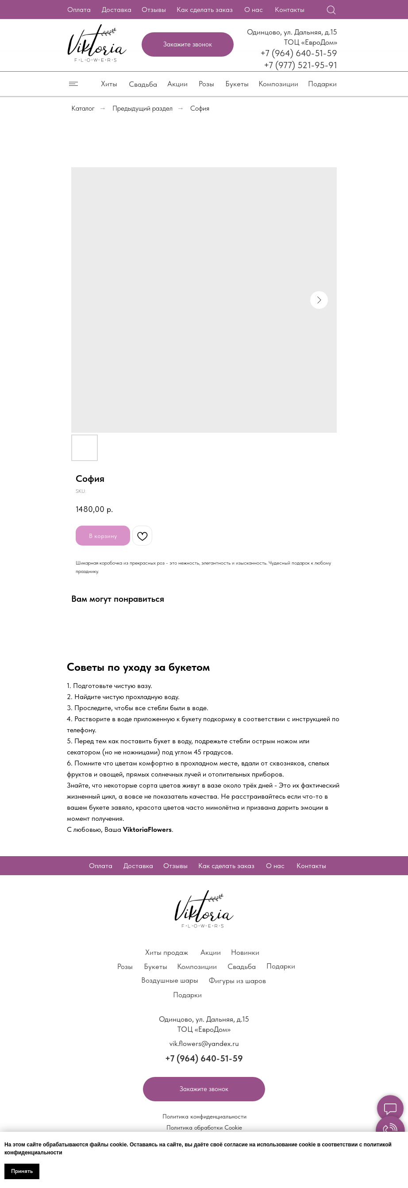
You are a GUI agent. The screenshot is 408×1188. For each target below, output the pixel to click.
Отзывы (154, 9)
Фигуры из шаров (237, 980)
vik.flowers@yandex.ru (204, 1043)
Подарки (322, 83)
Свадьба (143, 84)
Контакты (289, 9)
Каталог (83, 108)
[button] (188, 44)
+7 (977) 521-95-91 (300, 65)
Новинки (245, 952)
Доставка (116, 9)
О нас (253, 9)
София (199, 108)
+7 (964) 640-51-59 (298, 53)
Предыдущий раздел (142, 108)
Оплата (79, 9)
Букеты (237, 83)
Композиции (278, 83)
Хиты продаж (166, 952)
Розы (206, 83)
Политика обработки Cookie (204, 1127)
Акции (177, 83)
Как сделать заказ (205, 9)
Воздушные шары (169, 980)
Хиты (109, 83)
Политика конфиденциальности (204, 1116)
